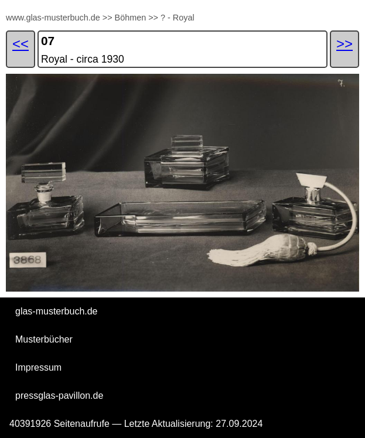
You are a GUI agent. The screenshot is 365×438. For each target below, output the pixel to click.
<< (20, 44)
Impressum (38, 367)
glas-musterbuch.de (56, 311)
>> (107, 17)
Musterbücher (44, 339)
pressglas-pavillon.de (59, 396)
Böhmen (130, 17)
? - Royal (178, 17)
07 (47, 40)
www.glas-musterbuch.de (53, 17)
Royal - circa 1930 (82, 59)
